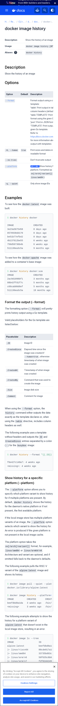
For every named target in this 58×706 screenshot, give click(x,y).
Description (15, 67)
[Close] (54, 667)
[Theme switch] (52, 10)
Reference (13, 22)
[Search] (45, 10)
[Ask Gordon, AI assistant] (37, 10)
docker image (37, 22)
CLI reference (21, 22)
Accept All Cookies (29, 701)
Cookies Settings (29, 683)
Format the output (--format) (25, 301)
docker (29, 22)
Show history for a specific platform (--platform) (24, 479)
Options (12, 82)
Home (6, 22)
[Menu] (6, 10)
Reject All (29, 692)
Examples (13, 197)
